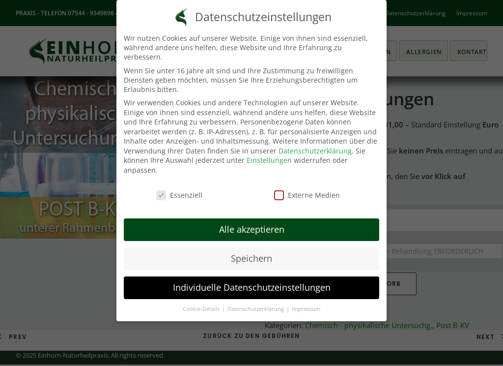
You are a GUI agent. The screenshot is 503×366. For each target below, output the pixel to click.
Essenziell (179, 195)
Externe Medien (307, 195)
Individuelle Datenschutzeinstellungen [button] (252, 287)
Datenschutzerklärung (315, 150)
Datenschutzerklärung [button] (256, 308)
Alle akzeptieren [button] (251, 229)
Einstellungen (269, 160)
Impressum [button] (306, 308)
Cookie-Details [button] (202, 308)
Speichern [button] (251, 258)
